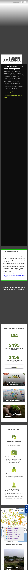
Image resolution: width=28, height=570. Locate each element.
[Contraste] (26, 505)
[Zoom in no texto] (26, 508)
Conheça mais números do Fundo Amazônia (14, 366)
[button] (25, 564)
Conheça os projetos (10, 92)
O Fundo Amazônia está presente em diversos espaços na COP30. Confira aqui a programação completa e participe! (14, 275)
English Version (16, 2)
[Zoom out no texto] (26, 511)
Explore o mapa (18, 510)
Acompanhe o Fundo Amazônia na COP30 (13, 96)
